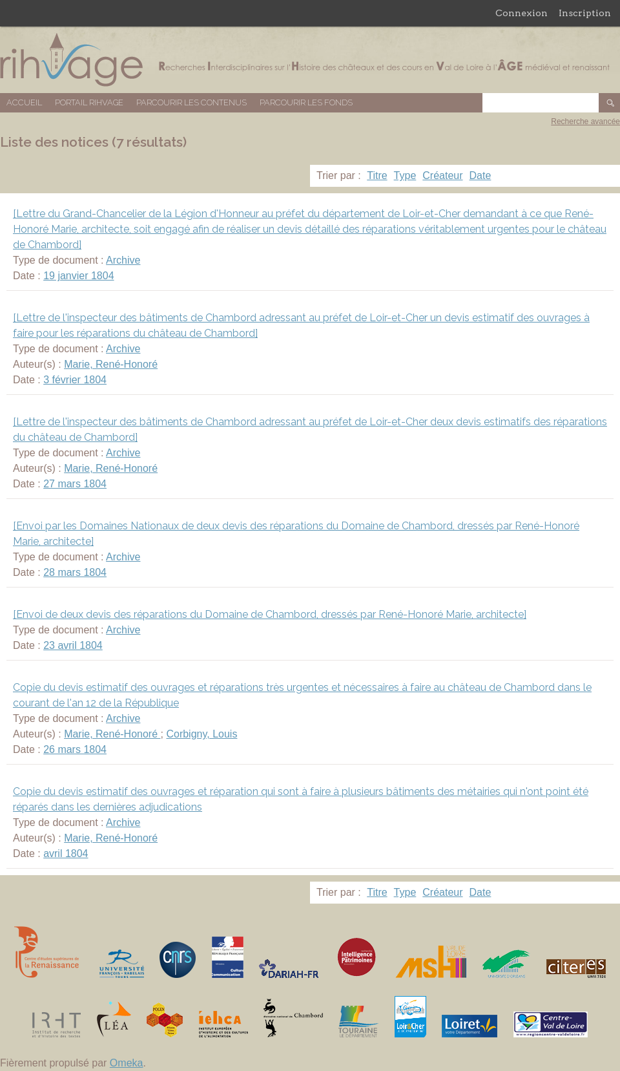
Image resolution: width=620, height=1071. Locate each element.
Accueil (24, 102)
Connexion (521, 13)
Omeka (126, 1062)
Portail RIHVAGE (89, 102)
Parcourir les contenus (191, 102)
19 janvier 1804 (78, 275)
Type (405, 175)
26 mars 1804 (75, 749)
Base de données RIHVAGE (310, 60)
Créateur (442, 175)
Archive (123, 260)
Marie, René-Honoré (111, 364)
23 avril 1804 (73, 645)
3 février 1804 (75, 379)
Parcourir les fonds (306, 102)
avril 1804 (65, 853)
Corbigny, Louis (201, 733)
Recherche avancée (585, 121)
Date (480, 175)
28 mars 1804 (75, 572)
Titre (377, 175)
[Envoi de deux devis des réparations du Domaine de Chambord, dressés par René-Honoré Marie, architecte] (269, 614)
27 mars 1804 (75, 483)
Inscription (585, 13)
